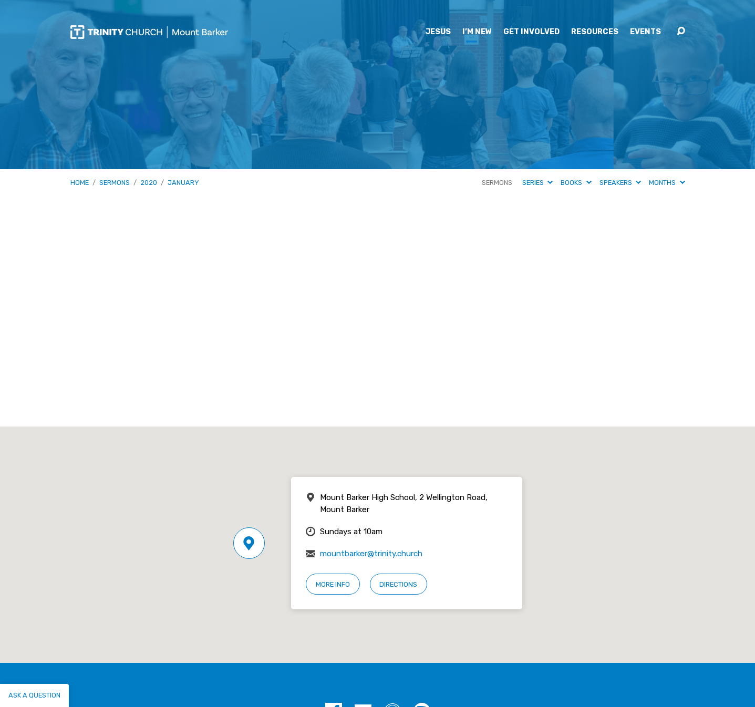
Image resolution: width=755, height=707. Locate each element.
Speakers (620, 182)
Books (576, 182)
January (183, 182)
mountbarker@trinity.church (371, 553)
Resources (594, 32)
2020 (148, 182)
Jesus (438, 32)
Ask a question (34, 695)
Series (537, 182)
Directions (398, 584)
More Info (333, 584)
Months (667, 182)
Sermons (114, 182)
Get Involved (531, 32)
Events (645, 32)
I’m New (477, 32)
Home (79, 182)
